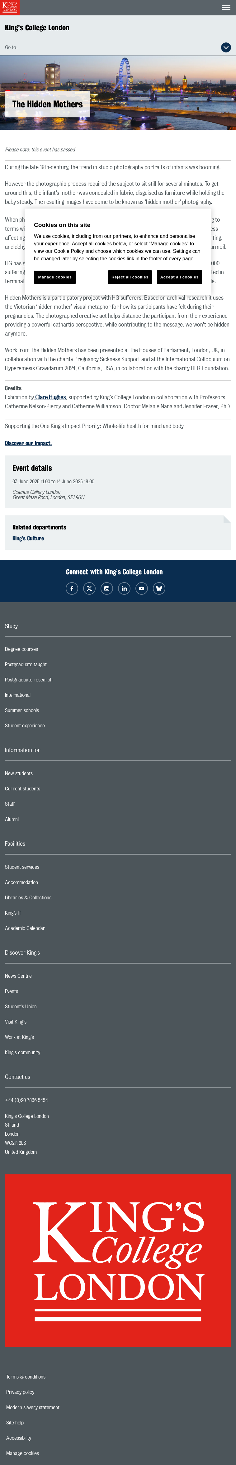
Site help (36, 1422)
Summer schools (46, 712)
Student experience (49, 727)
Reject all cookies (130, 277)
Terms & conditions (47, 1376)
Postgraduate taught (50, 666)
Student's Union (45, 1008)
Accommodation (46, 884)
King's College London (37, 27)
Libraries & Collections (53, 899)
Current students (47, 790)
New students (43, 775)
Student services (47, 869)
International (42, 697)
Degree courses (46, 651)
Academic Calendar (50, 930)
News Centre (43, 978)
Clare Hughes (50, 398)
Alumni (36, 821)
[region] (118, 252)
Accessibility (40, 1438)
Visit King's (40, 1024)
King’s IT (38, 915)
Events (36, 993)
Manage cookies (44, 1453)
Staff (34, 806)
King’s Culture (28, 538)
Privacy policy (41, 1392)
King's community (47, 1054)
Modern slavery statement (54, 1407)
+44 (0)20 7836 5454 (26, 1100)
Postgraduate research (53, 681)
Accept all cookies (179, 277)
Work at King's (44, 1039)
